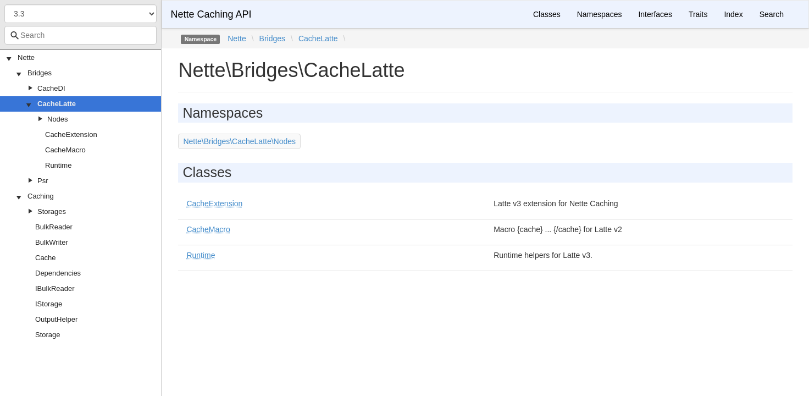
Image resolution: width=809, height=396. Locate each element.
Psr (42, 181)
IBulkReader (55, 288)
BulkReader (54, 227)
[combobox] (80, 35)
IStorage (48, 304)
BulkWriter (51, 242)
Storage (47, 335)
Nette (26, 57)
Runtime (58, 165)
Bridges (39, 73)
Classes (547, 14)
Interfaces (655, 14)
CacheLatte (56, 104)
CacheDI (51, 88)
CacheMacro (65, 150)
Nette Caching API (210, 14)
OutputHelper (56, 319)
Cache (45, 258)
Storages (51, 211)
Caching (40, 196)
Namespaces (599, 14)
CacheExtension (71, 134)
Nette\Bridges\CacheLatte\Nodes (239, 141)
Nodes (57, 119)
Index (733, 14)
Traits (698, 14)
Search (772, 14)
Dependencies (58, 273)
